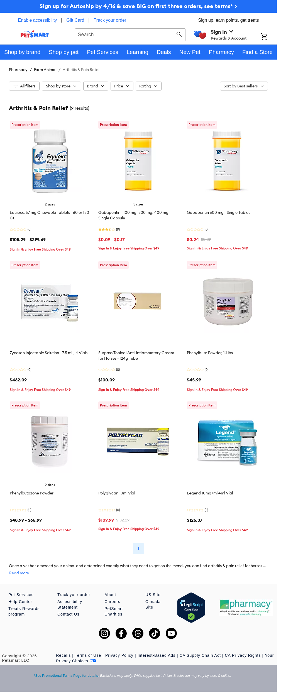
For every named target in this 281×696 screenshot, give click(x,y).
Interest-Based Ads (156, 655)
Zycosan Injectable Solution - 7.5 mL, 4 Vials (48, 352)
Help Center (20, 601)
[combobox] (130, 34)
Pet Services (21, 594)
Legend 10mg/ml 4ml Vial (210, 493)
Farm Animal (45, 69)
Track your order (110, 20)
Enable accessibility (37, 20)
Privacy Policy (119, 655)
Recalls (63, 655)
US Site (152, 594)
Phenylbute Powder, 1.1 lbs (210, 352)
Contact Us (68, 614)
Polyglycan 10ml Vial (116, 493)
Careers (112, 601)
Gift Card (75, 20)
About (110, 594)
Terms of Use (88, 655)
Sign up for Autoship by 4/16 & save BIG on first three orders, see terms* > (138, 6)
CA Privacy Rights (243, 655)
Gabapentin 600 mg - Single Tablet (218, 212)
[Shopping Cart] (269, 37)
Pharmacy (18, 69)
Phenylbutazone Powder (31, 493)
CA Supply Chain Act (200, 655)
